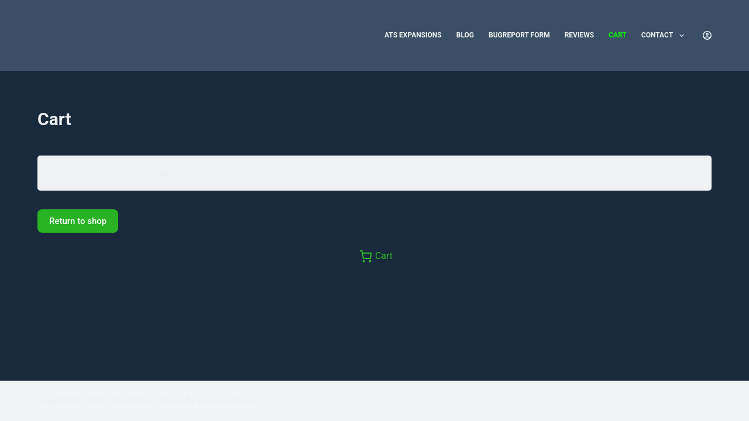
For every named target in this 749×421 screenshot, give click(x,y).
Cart (618, 35)
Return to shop (77, 221)
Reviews (579, 35)
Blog (465, 35)
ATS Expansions (413, 35)
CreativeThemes (230, 400)
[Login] (707, 35)
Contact (665, 36)
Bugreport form (519, 35)
